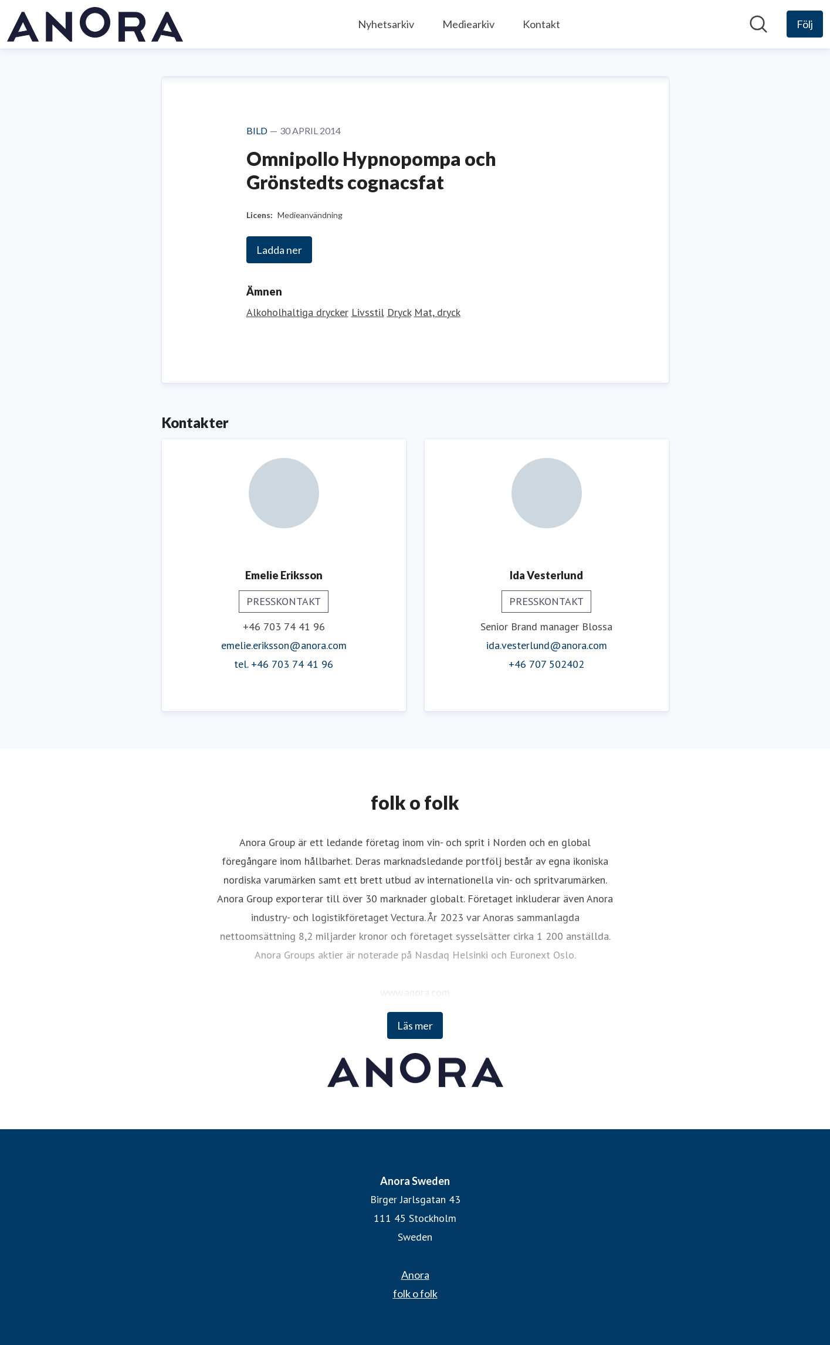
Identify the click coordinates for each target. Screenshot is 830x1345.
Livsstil (367, 312)
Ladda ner (279, 249)
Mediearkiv (468, 24)
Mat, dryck (437, 312)
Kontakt (541, 24)
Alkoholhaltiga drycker (297, 312)
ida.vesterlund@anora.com (546, 645)
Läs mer (415, 1025)
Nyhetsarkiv (386, 24)
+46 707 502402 (546, 664)
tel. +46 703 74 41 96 (283, 664)
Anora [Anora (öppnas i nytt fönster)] (415, 1274)
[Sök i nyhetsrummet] (758, 24)
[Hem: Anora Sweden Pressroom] (95, 24)
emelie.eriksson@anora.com (284, 645)
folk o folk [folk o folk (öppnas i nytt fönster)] (415, 1293)
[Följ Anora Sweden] (805, 24)
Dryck (399, 312)
